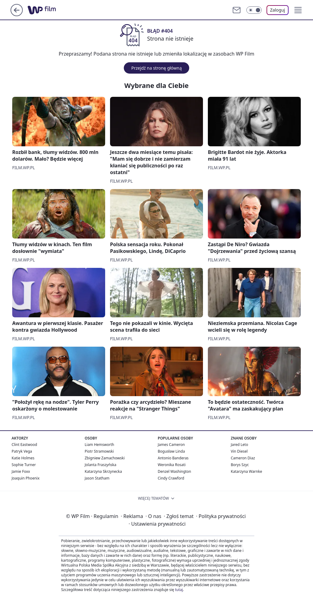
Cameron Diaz (243, 458)
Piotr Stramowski (99, 451)
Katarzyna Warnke (246, 471)
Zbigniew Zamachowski (105, 458)
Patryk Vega (22, 451)
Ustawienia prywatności (157, 523)
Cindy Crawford (171, 478)
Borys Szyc (240, 464)
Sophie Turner (24, 464)
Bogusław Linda (171, 451)
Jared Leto (239, 444)
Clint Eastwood (24, 444)
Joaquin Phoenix (25, 478)
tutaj (179, 589)
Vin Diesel (239, 451)
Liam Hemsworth (99, 444)
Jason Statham (97, 478)
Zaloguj (277, 10)
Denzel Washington (174, 471)
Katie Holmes (23, 458)
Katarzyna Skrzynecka (103, 471)
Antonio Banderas (173, 458)
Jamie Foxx (21, 471)
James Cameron (171, 444)
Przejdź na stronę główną (156, 68)
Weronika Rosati (172, 464)
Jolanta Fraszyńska (100, 464)
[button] (298, 10)
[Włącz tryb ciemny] (254, 10)
